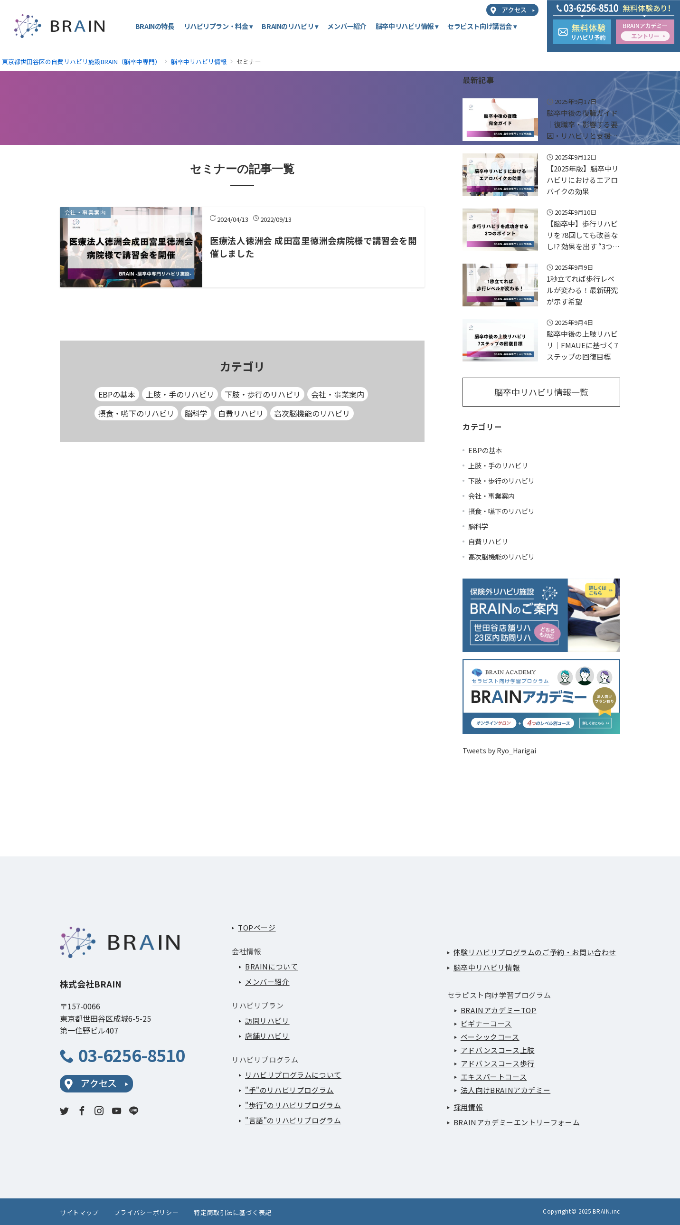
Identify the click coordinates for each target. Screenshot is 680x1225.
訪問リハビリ (267, 1021)
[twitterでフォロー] (64, 1111)
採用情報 (468, 1107)
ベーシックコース (490, 1037)
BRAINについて (271, 966)
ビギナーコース (486, 1023)
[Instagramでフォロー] (99, 1111)
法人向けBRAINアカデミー (505, 1090)
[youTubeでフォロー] (116, 1111)
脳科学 (196, 413)
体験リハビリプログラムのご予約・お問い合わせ (534, 952)
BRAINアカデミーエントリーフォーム (516, 1122)
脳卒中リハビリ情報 (486, 967)
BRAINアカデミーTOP (499, 1010)
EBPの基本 (116, 394)
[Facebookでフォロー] (81, 1111)
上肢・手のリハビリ (180, 394)
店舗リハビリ (267, 1036)
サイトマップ (79, 1212)
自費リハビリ (241, 413)
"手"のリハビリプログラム (289, 1090)
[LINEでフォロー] (133, 1111)
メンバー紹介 (267, 982)
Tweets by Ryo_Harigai (499, 750)
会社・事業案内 (337, 394)
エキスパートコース (494, 1077)
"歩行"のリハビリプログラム (293, 1105)
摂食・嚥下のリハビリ (136, 413)
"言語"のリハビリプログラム (293, 1120)
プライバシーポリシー (146, 1212)
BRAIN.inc (606, 1211)
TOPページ (257, 927)
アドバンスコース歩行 (498, 1063)
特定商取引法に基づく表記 (233, 1212)
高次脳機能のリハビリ (312, 413)
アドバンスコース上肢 (498, 1050)
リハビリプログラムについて (293, 1075)
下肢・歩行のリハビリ (263, 394)
